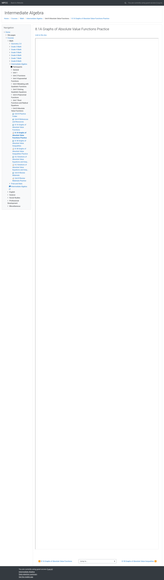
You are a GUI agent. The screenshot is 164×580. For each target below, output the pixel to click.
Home (6, 18)
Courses (14, 18)
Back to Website (17, 3)
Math (22, 18)
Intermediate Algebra (34, 18)
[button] (125, 2)
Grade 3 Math (16, 47)
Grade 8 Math (16, 61)
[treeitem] (16, 32)
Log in (159, 3)
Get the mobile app (26, 577)
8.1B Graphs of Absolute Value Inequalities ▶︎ (139, 561)
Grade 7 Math (16, 58)
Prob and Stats (16, 184)
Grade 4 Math (16, 50)
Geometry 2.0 (16, 44)
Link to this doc (41, 35)
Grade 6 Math (16, 55)
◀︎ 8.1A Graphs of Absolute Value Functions (55, 561)
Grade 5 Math (16, 52)
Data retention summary (28, 574)
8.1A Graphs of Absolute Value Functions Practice (90, 18)
